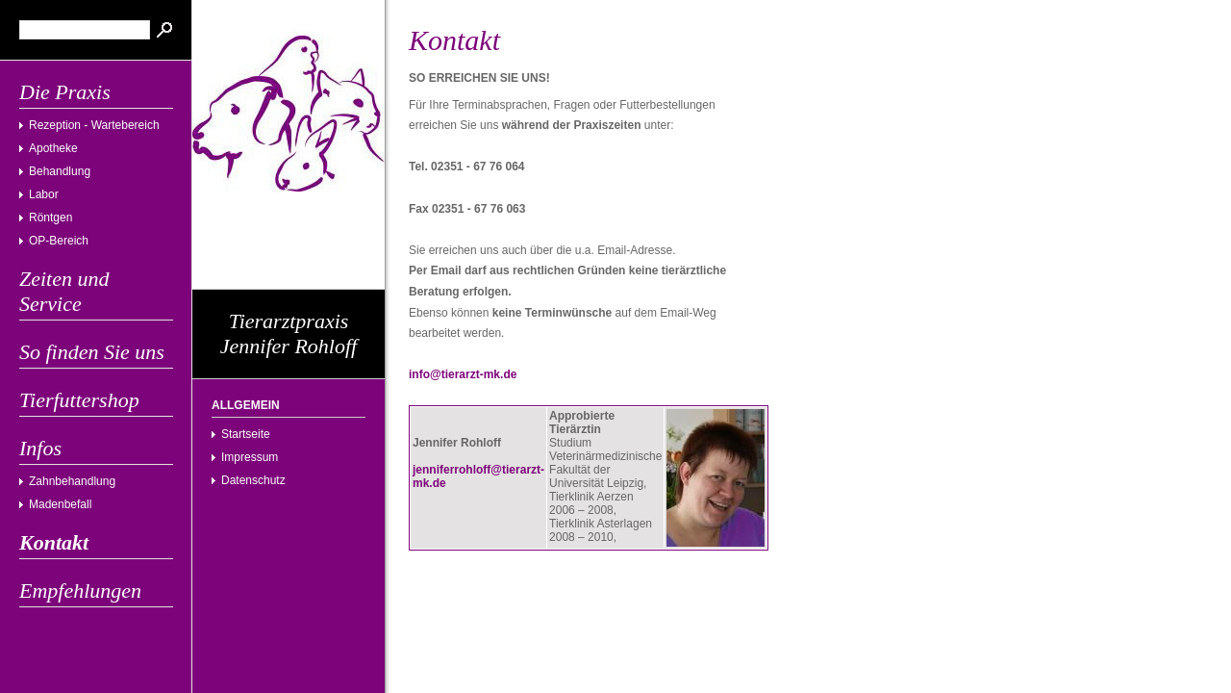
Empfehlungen (80, 590)
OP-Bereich (58, 240)
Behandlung (59, 171)
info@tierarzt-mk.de (462, 374)
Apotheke (53, 148)
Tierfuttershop (79, 400)
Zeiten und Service (64, 291)
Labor (44, 194)
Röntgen (50, 217)
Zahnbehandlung (72, 481)
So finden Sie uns (91, 352)
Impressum (249, 457)
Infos (40, 448)
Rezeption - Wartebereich (94, 125)
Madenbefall (60, 504)
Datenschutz (253, 480)
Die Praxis (65, 92)
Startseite (245, 434)
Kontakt (53, 542)
